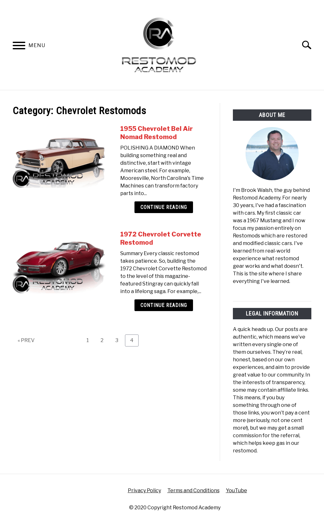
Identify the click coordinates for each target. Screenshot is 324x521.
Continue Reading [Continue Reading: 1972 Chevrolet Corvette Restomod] (163, 305)
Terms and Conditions (193, 490)
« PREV (26, 340)
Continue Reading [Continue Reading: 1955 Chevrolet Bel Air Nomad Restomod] (163, 207)
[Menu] (19, 46)
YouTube (236, 490)
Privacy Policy (144, 490)
